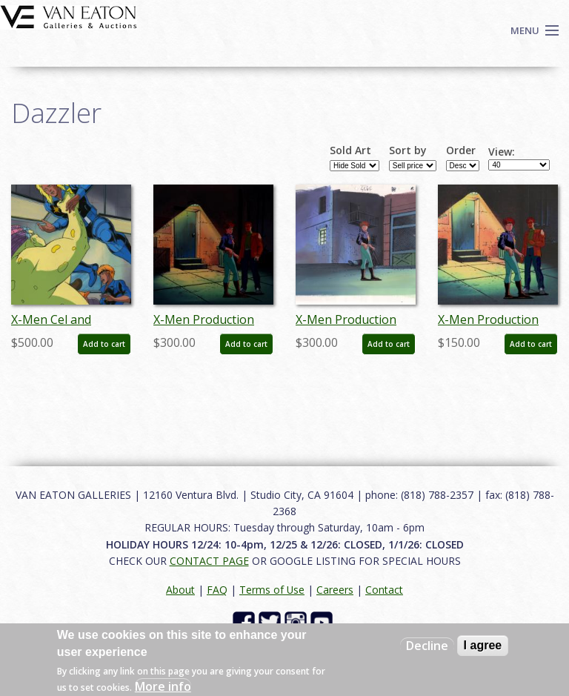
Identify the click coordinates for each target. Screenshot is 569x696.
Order (461, 150)
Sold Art (350, 150)
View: (501, 152)
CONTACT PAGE (209, 561)
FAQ (217, 590)
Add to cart (104, 344)
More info (163, 686)
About (180, 590)
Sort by (408, 150)
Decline (427, 645)
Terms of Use (272, 590)
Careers (334, 590)
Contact (384, 590)
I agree (483, 645)
